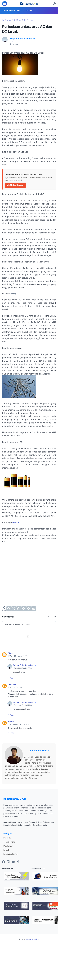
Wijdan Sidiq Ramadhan (23, 665)
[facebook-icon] (3, 862)
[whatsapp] (18, 608)
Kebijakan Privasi (10, 854)
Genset (16, 522)
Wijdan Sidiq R (41, 750)
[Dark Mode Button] (54, 3)
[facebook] (8, 608)
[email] (33, 608)
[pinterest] (28, 608)
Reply (11, 678)
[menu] (4, 3)
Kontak (6, 850)
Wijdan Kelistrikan (32, 939)
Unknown (12, 684)
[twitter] (13, 608)
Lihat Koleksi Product (15, 185)
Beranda (7, 838)
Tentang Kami (9, 842)
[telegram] (23, 608)
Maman (11, 721)
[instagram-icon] (8, 862)
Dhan (10, 653)
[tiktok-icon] (17, 862)
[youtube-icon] (13, 862)
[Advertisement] (28, 574)
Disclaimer (8, 846)
